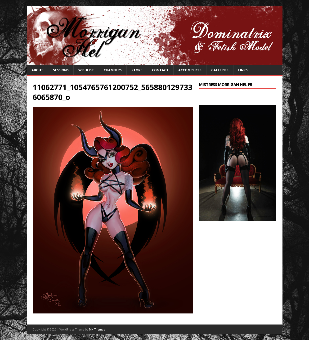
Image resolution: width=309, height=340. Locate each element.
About (37, 70)
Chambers (113, 70)
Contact (160, 70)
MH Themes (97, 329)
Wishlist (86, 70)
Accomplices (190, 70)
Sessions (61, 70)
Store (136, 70)
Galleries (219, 70)
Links (243, 70)
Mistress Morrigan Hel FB (225, 84)
